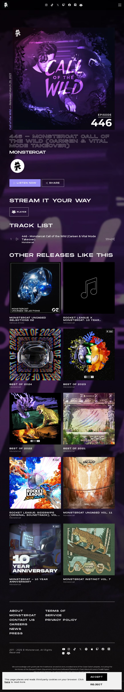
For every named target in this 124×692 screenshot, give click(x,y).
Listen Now (25, 183)
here (7, 682)
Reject (96, 684)
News (15, 629)
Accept (96, 677)
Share (53, 183)
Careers (18, 624)
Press (16, 633)
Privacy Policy (61, 620)
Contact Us (22, 620)
